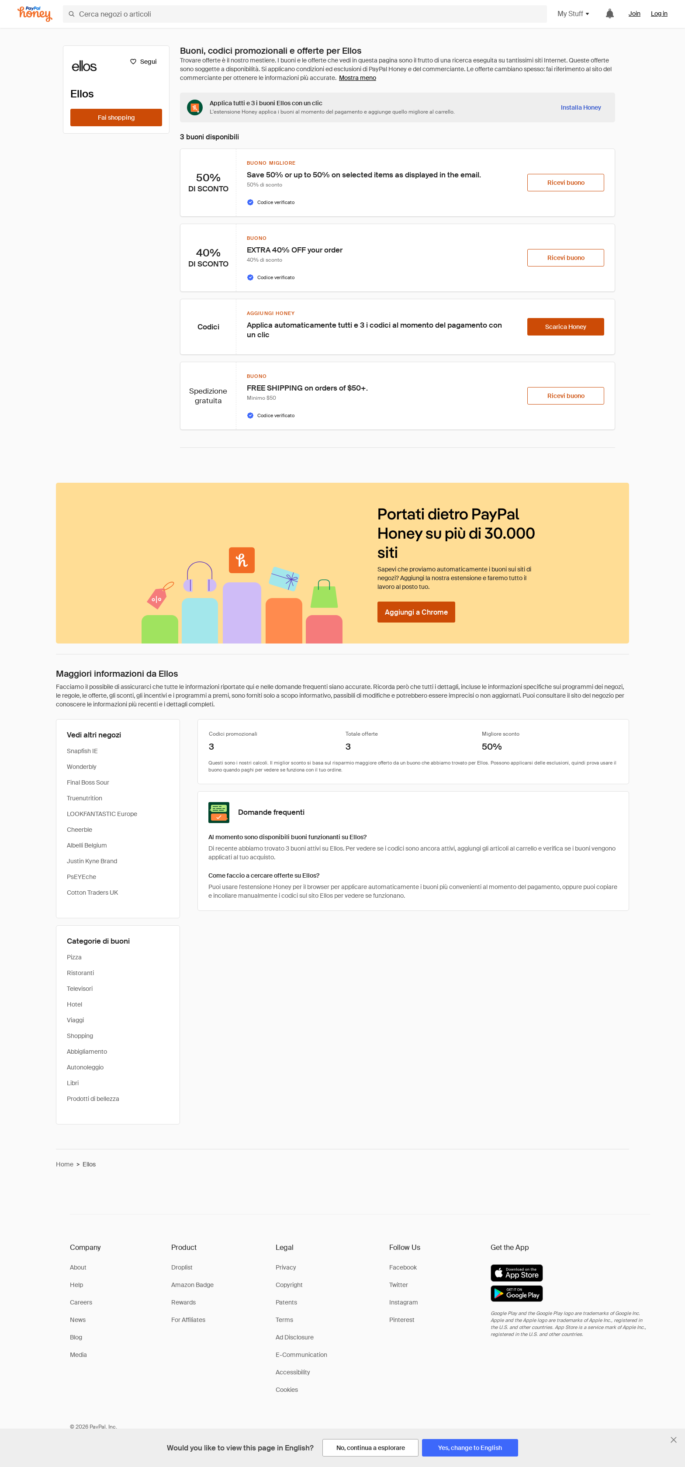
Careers (81, 1302)
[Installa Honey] (581, 107)
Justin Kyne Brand (92, 861)
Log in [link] (659, 13)
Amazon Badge (192, 1285)
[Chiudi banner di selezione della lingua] (673, 1440)
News (78, 1320)
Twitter (398, 1285)
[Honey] (34, 14)
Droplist (182, 1267)
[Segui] (143, 61)
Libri (73, 1083)
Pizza (74, 957)
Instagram (403, 1302)
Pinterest (402, 1320)
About (78, 1267)
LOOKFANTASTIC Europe (102, 814)
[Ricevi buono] (565, 182)
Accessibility (293, 1372)
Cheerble (79, 830)
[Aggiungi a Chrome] (416, 612)
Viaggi (75, 1020)
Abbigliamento (87, 1051)
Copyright (289, 1285)
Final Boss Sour (88, 782)
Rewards (183, 1302)
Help (76, 1285)
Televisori (80, 989)
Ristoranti (80, 973)
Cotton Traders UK (92, 892)
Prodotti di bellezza (93, 1099)
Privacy (286, 1267)
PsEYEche (81, 877)
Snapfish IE (82, 751)
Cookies (287, 1390)
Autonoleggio (85, 1067)
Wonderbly (82, 767)
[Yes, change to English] (470, 1448)
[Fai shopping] (116, 117)
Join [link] (634, 13)
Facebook (403, 1267)
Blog (76, 1337)
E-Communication (301, 1355)
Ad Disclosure (295, 1337)
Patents (286, 1302)
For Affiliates (188, 1320)
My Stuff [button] (573, 13)
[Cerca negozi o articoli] (305, 14)
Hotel (74, 1004)
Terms (284, 1320)
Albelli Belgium (87, 845)
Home (64, 1164)
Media (78, 1355)
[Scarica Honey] (565, 327)
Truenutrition (84, 798)
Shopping (80, 1036)
